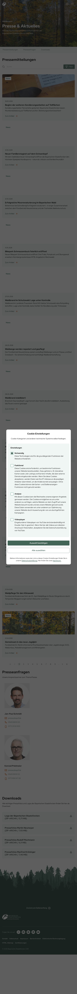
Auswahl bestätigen (39, 543)
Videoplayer (20, 519)
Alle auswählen (38, 550)
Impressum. (57, 561)
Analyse (18, 494)
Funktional (19, 465)
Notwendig (19, 453)
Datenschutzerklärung (29, 561)
